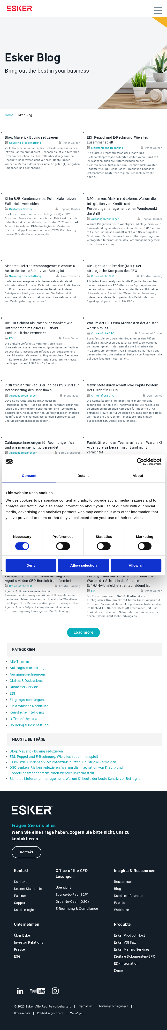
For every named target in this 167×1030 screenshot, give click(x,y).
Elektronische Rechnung (107, 148)
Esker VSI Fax (125, 942)
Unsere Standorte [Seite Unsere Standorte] (28, 889)
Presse (19, 949)
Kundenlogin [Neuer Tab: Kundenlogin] (24, 910)
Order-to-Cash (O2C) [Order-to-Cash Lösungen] (72, 901)
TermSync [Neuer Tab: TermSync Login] (76, 1013)
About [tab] (138, 476)
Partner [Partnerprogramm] (20, 896)
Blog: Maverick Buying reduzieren (31, 137)
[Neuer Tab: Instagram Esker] (55, 991)
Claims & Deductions (26, 681)
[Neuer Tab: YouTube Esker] (37, 991)
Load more (84, 632)
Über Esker (22, 935)
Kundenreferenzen (129, 896)
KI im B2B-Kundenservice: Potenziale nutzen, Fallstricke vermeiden (63, 762)
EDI (11, 338)
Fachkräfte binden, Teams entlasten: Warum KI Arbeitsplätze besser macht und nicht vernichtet (124, 447)
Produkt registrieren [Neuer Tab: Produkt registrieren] (50, 1013)
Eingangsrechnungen (27, 700)
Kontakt (26, 852)
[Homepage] (21, 8)
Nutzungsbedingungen (113, 1006)
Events (119, 903)
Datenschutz (22, 1013)
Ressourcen (123, 882)
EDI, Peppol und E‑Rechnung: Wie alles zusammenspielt (54, 757)
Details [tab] (83, 476)
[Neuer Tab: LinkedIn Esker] (20, 991)
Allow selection (83, 565)
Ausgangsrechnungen (105, 219)
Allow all (136, 565)
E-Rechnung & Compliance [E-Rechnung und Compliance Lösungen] (77, 908)
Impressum (85, 1006)
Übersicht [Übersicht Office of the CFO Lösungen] (63, 887)
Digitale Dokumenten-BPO (135, 956)
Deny (30, 565)
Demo (118, 970)
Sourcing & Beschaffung (25, 142)
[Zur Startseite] (32, 810)
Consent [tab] (29, 476)
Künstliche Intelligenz (27, 712)
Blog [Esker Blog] (117, 889)
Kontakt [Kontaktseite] (20, 882)
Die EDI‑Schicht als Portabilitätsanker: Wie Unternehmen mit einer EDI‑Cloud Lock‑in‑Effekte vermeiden (38, 328)
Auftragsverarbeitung (27, 668)
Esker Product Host (129, 935)
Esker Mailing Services (132, 949)
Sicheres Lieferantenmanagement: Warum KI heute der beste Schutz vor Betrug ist (76, 779)
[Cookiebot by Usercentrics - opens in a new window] (140, 461)
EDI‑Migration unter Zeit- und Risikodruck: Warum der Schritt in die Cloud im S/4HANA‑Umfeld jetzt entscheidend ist (120, 581)
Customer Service (21, 209)
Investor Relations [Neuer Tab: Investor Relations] (28, 942)
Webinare (121, 910)
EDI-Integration (126, 963)
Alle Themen (19, 661)
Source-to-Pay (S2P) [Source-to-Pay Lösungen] (72, 894)
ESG (17, 956)
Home (9, 115)
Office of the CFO (102, 276)
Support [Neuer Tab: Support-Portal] (20, 903)
